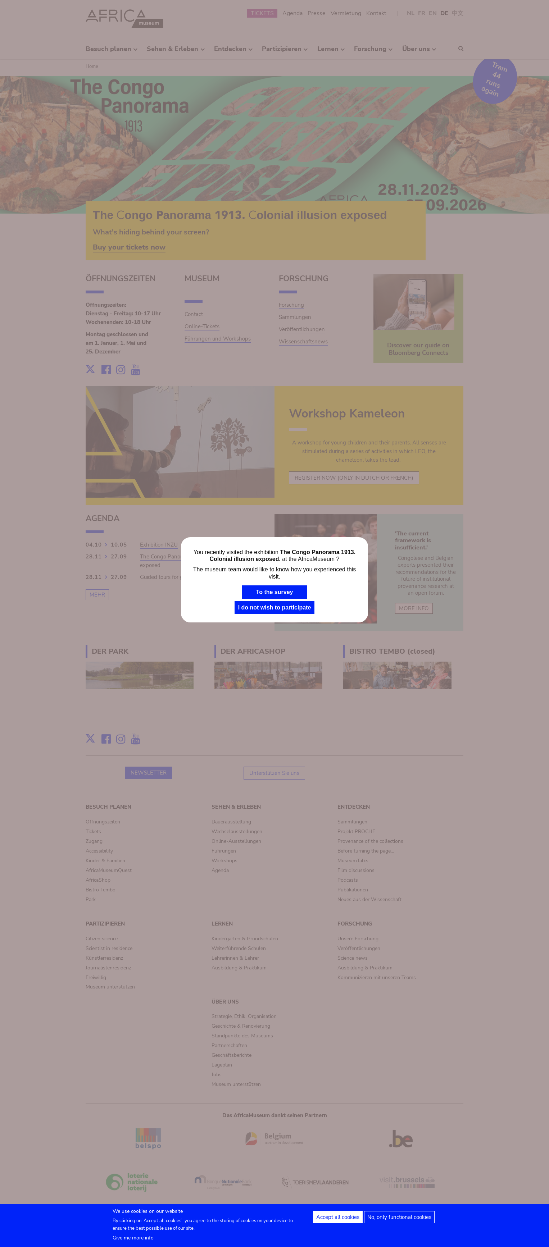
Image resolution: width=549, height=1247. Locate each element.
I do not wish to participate (274, 607)
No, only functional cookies (399, 1217)
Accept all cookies (337, 1217)
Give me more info (133, 1238)
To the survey (274, 592)
